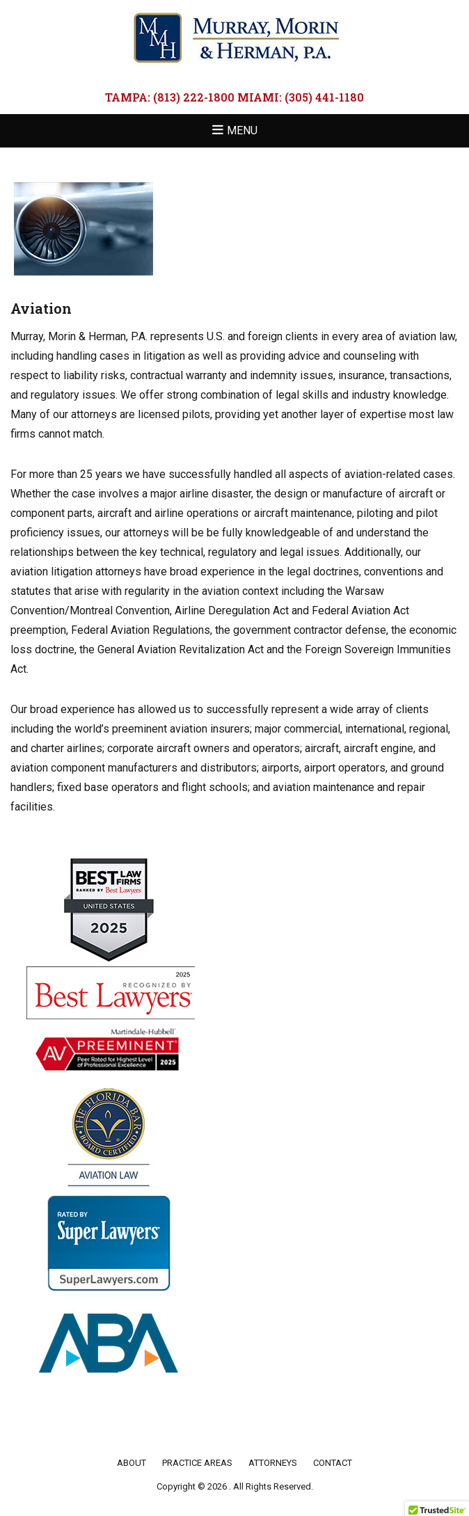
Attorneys (272, 1463)
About (131, 1463)
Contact (332, 1463)
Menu (242, 130)
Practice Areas (197, 1463)
